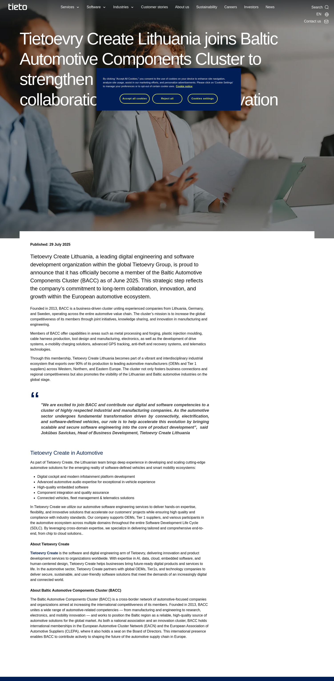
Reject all (167, 98)
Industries (121, 7)
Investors (251, 7)
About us (182, 7)
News (270, 7)
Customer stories (154, 7)
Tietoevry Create (44, 553)
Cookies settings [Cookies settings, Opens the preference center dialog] (202, 98)
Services (67, 7)
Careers (230, 7)
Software (94, 7)
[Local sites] (322, 14)
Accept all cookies (135, 98)
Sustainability (206, 7)
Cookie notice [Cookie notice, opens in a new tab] (184, 86)
